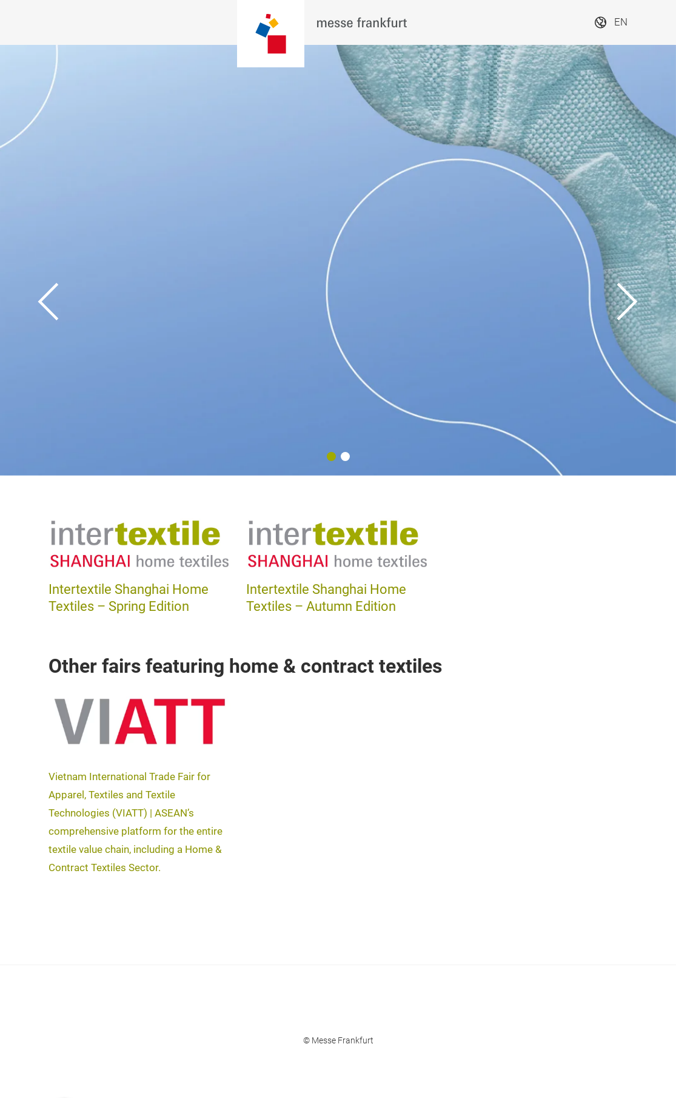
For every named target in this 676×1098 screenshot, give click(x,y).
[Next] (627, 260)
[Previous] (48, 260)
